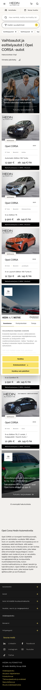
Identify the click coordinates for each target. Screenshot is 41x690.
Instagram (12, 649)
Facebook (30, 643)
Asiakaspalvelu (8, 616)
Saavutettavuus (8, 682)
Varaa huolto (31, 10)
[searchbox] (23, 17)
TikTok (11, 655)
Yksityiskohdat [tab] (21, 323)
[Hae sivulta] (37, 3)
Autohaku (10, 10)
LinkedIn (12, 643)
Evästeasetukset (20, 365)
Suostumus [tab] (7, 323)
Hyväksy (20, 359)
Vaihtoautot (25, 32)
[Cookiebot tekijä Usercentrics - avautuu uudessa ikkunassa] (29, 317)
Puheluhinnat (7, 676)
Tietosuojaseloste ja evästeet (14, 679)
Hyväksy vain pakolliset (20, 371)
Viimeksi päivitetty (9, 60)
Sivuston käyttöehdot (11, 674)
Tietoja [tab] (33, 323)
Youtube (30, 649)
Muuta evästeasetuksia (11, 685)
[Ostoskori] (31, 4)
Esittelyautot (8, 32)
